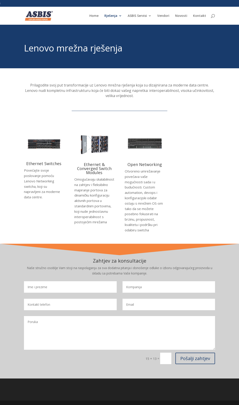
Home (94, 16)
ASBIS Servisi (137, 16)
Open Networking (144, 164)
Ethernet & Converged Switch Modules (94, 168)
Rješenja (110, 16)
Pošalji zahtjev (195, 358)
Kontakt (199, 16)
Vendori (163, 16)
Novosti (181, 16)
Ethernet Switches (43, 163)
